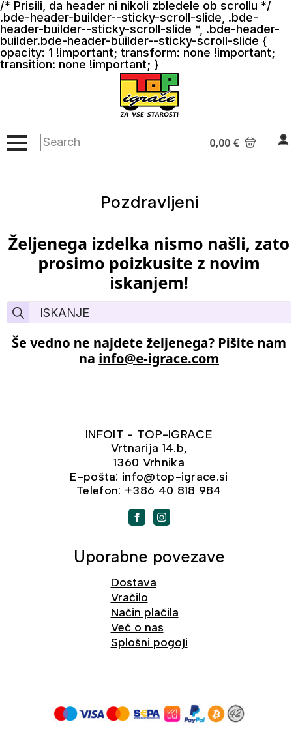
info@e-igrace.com (158, 358)
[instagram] (161, 517)
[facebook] (136, 517)
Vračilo (129, 597)
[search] (18, 313)
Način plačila (145, 612)
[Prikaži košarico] (233, 142)
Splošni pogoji (149, 642)
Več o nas (137, 627)
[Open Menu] (17, 142)
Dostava (133, 582)
